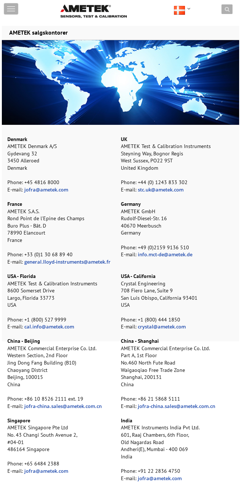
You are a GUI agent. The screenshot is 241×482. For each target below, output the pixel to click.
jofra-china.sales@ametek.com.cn (63, 406)
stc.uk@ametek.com (161, 189)
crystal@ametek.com (162, 326)
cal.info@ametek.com (49, 326)
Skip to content (77, 4)
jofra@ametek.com (46, 189)
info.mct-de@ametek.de (165, 254)
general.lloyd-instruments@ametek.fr (67, 261)
